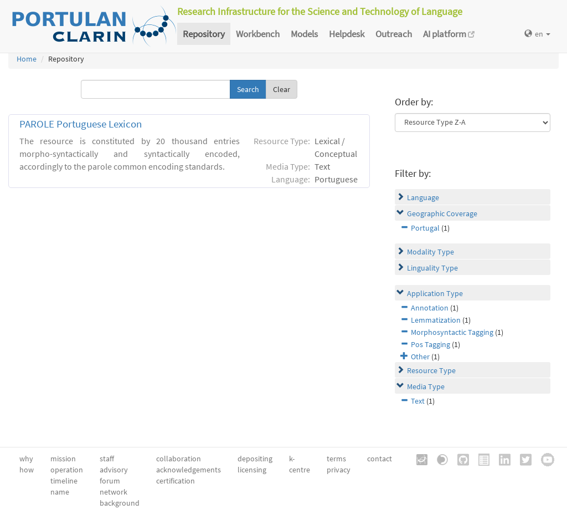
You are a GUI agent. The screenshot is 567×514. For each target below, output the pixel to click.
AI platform (449, 34)
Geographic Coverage (442, 213)
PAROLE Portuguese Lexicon (80, 124)
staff (107, 459)
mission (63, 459)
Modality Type (430, 252)
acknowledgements (188, 470)
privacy (338, 470)
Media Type (426, 386)
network (113, 492)
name (59, 492)
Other (420, 357)
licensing (252, 470)
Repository (204, 34)
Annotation (430, 308)
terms (336, 459)
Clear (281, 89)
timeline (64, 481)
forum (110, 481)
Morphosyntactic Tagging (452, 332)
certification (175, 481)
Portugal (425, 228)
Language (423, 197)
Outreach (393, 34)
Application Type (435, 293)
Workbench (258, 34)
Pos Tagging (430, 344)
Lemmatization (436, 320)
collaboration (178, 459)
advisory (114, 470)
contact (379, 459)
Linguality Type (432, 268)
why (26, 459)
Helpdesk (346, 34)
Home (27, 59)
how (26, 470)
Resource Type (431, 370)
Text (418, 401)
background (120, 503)
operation (66, 470)
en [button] (537, 34)
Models (304, 34)
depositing (255, 459)
